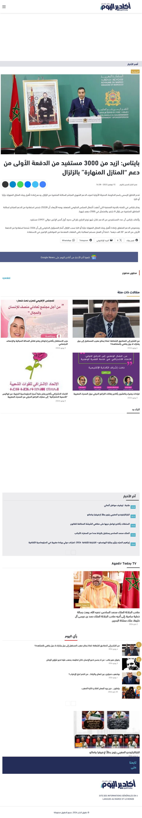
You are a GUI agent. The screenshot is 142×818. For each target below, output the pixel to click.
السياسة (135, 72)
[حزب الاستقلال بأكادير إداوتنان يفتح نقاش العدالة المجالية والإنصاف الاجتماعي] (34, 319)
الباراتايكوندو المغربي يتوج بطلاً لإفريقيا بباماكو (114, 752)
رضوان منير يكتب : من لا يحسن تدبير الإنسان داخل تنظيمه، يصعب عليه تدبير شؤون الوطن (83, 660)
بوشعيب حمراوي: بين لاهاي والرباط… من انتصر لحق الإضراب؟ (94, 674)
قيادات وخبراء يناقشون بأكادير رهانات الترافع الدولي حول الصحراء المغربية (107, 394)
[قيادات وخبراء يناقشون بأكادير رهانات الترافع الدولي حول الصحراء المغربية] (106, 372)
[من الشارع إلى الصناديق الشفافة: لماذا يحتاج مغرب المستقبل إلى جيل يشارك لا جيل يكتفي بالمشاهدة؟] (106, 319)
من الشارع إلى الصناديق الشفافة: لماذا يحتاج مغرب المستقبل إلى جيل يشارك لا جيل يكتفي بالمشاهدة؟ (108, 342)
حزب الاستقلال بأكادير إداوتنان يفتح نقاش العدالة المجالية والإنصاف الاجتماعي (37, 342)
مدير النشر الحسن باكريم (128, 184)
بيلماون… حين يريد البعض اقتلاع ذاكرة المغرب (101, 688)
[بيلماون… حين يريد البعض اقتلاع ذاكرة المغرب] (131, 693)
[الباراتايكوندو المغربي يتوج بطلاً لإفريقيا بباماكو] (107, 729)
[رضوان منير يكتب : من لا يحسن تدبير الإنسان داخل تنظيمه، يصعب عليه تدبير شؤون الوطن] (131, 664)
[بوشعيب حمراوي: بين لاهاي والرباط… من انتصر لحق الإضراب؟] (131, 678)
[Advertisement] (71, 37)
